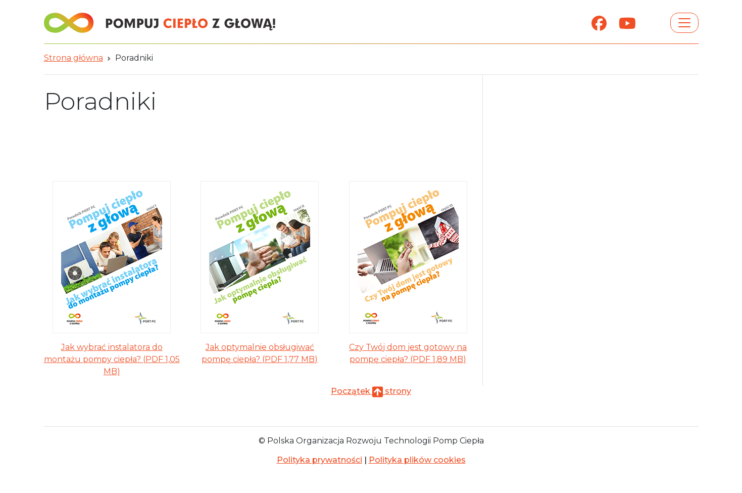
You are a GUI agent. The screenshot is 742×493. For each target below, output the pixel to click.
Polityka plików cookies (417, 460)
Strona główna (73, 58)
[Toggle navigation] (684, 23)
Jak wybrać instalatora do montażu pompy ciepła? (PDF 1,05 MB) (112, 359)
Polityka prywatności (319, 460)
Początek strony (371, 391)
